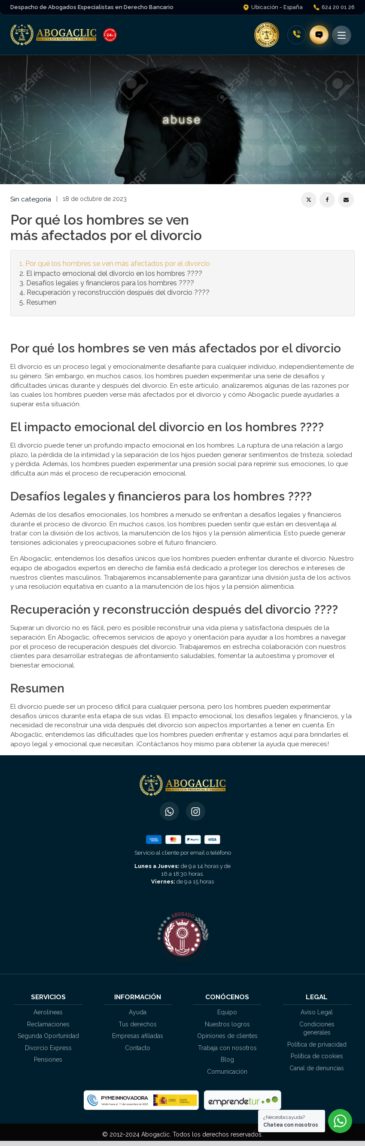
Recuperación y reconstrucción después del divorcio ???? (118, 292)
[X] (308, 199)
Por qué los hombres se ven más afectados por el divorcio (117, 263)
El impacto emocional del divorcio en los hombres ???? (114, 273)
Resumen (41, 302)
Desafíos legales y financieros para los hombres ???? (110, 283)
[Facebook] (327, 199)
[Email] (346, 199)
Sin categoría (30, 199)
